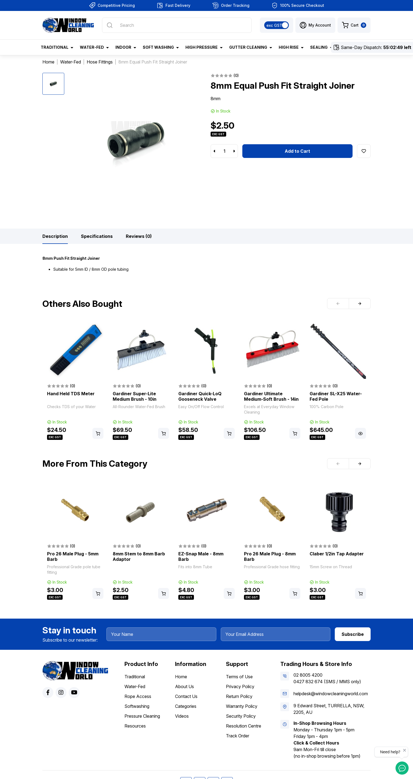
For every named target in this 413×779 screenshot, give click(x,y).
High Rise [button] (289, 47)
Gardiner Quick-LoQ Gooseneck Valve (200, 396)
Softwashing (136, 706)
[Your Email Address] (276, 634)
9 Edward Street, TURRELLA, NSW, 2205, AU (328, 709)
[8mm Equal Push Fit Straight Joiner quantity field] (224, 151)
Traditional (134, 676)
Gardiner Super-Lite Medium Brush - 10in (134, 396)
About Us (184, 686)
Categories (185, 706)
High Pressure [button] (201, 47)
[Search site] (109, 25)
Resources (135, 726)
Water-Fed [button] (92, 47)
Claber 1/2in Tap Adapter (337, 553)
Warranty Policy (241, 706)
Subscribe (353, 634)
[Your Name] (161, 634)
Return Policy (239, 696)
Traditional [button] (54, 47)
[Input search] (177, 25)
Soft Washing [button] (158, 47)
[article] (75, 381)
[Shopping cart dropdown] (354, 25)
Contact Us (186, 696)
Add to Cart (297, 151)
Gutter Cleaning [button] (248, 47)
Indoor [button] (123, 47)
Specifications (97, 236)
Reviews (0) (139, 236)
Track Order (237, 735)
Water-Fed (134, 686)
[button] (315, 25)
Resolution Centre (243, 726)
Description (55, 236)
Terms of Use (239, 676)
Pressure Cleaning (142, 716)
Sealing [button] (319, 47)
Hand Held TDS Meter (71, 393)
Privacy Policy (240, 686)
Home (181, 676)
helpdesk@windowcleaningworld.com (330, 693)
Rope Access (137, 696)
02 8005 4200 (307, 675)
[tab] (55, 236)
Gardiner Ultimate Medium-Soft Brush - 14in (271, 396)
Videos (182, 716)
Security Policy (241, 716)
